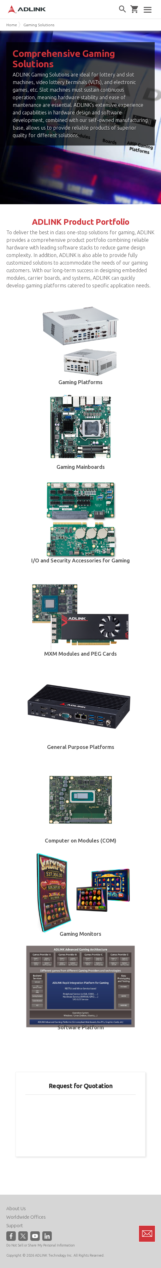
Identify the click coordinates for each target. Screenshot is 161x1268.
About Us (16, 1208)
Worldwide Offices (26, 1217)
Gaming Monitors (80, 934)
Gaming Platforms (80, 382)
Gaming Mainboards (81, 467)
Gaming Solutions (38, 25)
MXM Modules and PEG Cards (80, 654)
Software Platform (80, 1027)
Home (11, 25)
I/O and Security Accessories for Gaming (80, 560)
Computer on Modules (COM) (80, 840)
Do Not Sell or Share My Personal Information (40, 1245)
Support (14, 1225)
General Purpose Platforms (80, 747)
